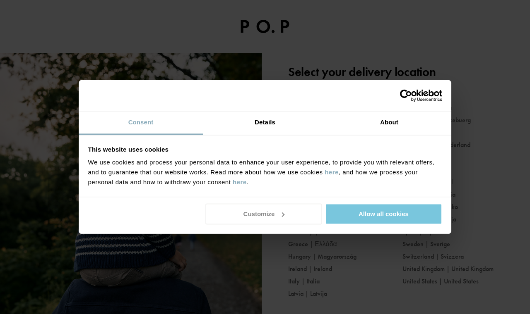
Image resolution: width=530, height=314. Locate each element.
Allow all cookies (384, 213)
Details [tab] (265, 122)
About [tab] (389, 122)
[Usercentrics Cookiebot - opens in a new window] (406, 95)
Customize (264, 213)
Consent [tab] (141, 122)
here (332, 172)
